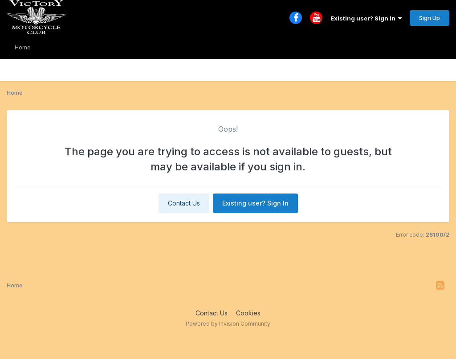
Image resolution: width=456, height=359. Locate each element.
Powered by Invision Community (228, 323)
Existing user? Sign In (366, 18)
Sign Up (429, 17)
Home (23, 47)
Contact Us (184, 203)
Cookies (248, 313)
